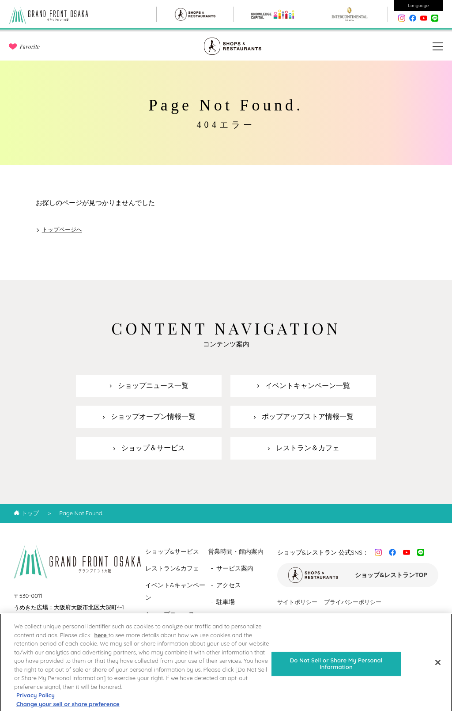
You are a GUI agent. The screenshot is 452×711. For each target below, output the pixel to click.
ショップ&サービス (172, 551)
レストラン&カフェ (172, 568)
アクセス (228, 585)
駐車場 (225, 602)
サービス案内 (234, 568)
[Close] (438, 667)
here (101, 639)
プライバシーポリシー (352, 601)
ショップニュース (170, 614)
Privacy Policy (35, 699)
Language (418, 5)
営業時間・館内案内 (236, 551)
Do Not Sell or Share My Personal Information (336, 669)
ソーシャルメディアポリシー (314, 617)
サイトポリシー (297, 601)
